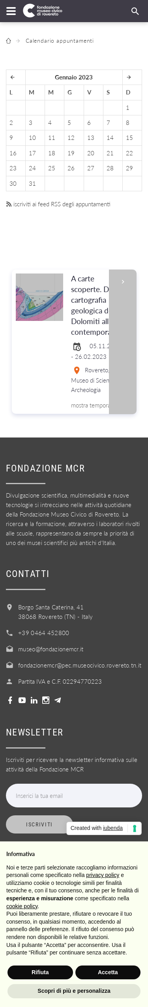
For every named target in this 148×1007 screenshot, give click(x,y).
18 (51, 153)
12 (71, 137)
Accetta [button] (108, 972)
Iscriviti (39, 824)
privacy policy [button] (102, 875)
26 (71, 168)
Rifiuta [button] (40, 972)
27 (90, 168)
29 (129, 168)
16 (13, 153)
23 (13, 168)
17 (32, 153)
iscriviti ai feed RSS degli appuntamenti (58, 203)
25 (51, 168)
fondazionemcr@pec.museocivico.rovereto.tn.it (79, 665)
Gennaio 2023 (74, 77)
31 (32, 183)
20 (90, 153)
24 (32, 168)
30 (13, 183)
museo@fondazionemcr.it (51, 648)
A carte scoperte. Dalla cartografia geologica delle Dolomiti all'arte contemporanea (97, 305)
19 (71, 153)
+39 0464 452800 (43, 632)
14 (110, 137)
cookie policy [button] (21, 906)
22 (129, 153)
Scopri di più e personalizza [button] (73, 991)
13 (90, 137)
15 (129, 137)
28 (110, 168)
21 (110, 153)
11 (51, 137)
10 (32, 137)
